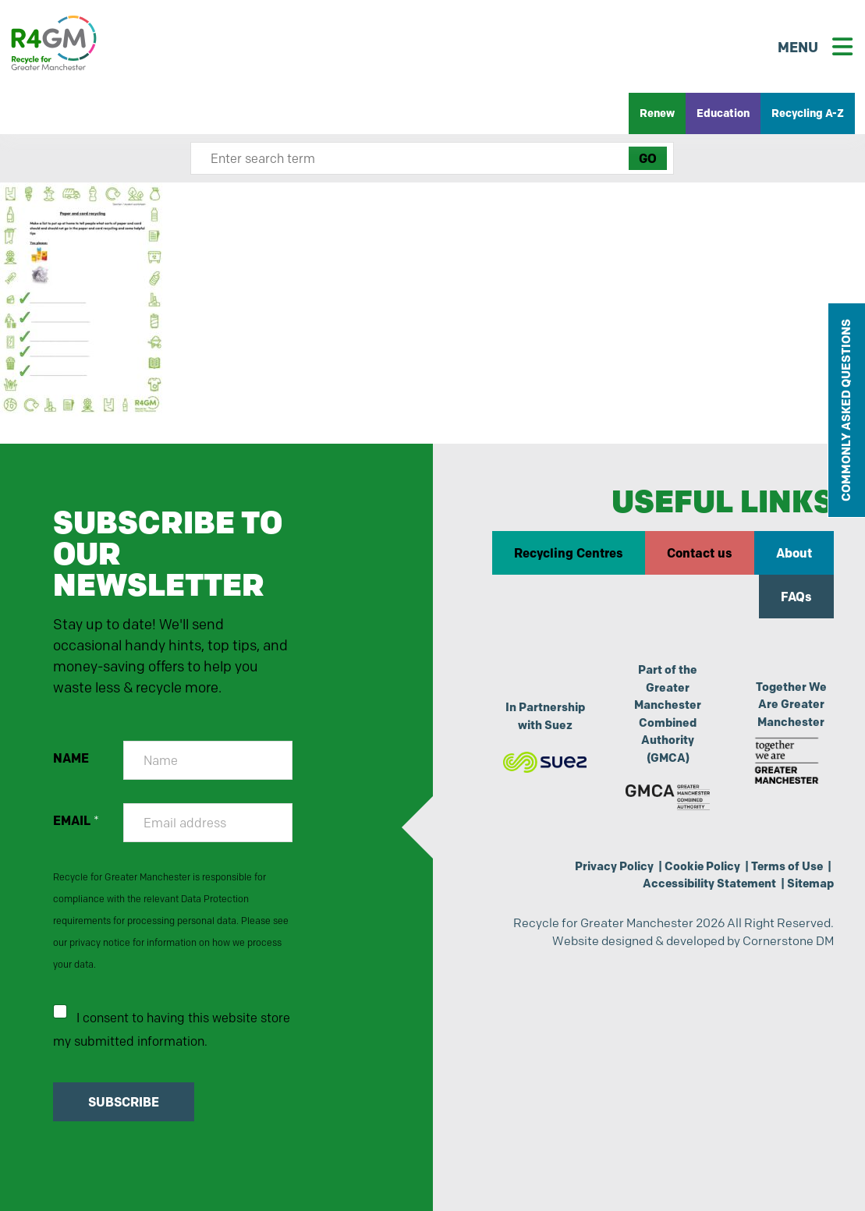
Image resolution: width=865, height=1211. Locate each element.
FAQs (796, 596)
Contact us (699, 553)
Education (723, 113)
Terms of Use (787, 866)
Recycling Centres (568, 553)
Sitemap (810, 883)
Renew (657, 113)
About (794, 553)
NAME (71, 758)
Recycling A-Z (807, 113)
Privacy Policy (614, 866)
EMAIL (76, 820)
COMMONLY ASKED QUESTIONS (845, 410)
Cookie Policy (702, 866)
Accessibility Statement (709, 883)
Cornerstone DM (788, 940)
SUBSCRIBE (123, 1102)
